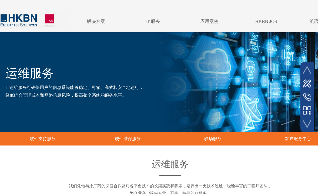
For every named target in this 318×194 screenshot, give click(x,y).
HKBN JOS (266, 21)
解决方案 (96, 21)
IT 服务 (152, 21)
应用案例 (209, 21)
